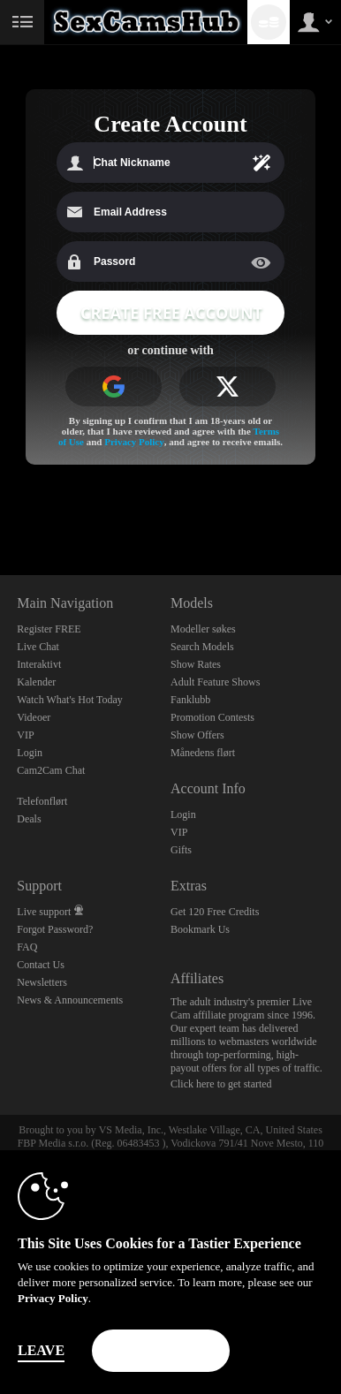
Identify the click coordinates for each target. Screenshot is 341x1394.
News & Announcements (70, 1000)
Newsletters (42, 982)
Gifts (181, 850)
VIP (25, 735)
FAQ (27, 947)
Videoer (33, 717)
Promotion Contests (212, 717)
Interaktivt (39, 664)
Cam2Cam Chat (51, 770)
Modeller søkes (203, 629)
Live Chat (38, 646)
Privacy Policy (134, 441)
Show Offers (197, 735)
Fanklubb (190, 699)
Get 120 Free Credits (214, 911)
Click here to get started (221, 1084)
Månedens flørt (202, 752)
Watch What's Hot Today (70, 699)
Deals (29, 819)
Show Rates (195, 664)
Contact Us (40, 964)
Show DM (0, 509)
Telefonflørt (42, 801)
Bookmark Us (200, 929)
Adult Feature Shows (215, 682)
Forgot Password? (55, 929)
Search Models (202, 646)
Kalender (36, 682)
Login (29, 752)
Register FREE (48, 629)
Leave (41, 1350)
